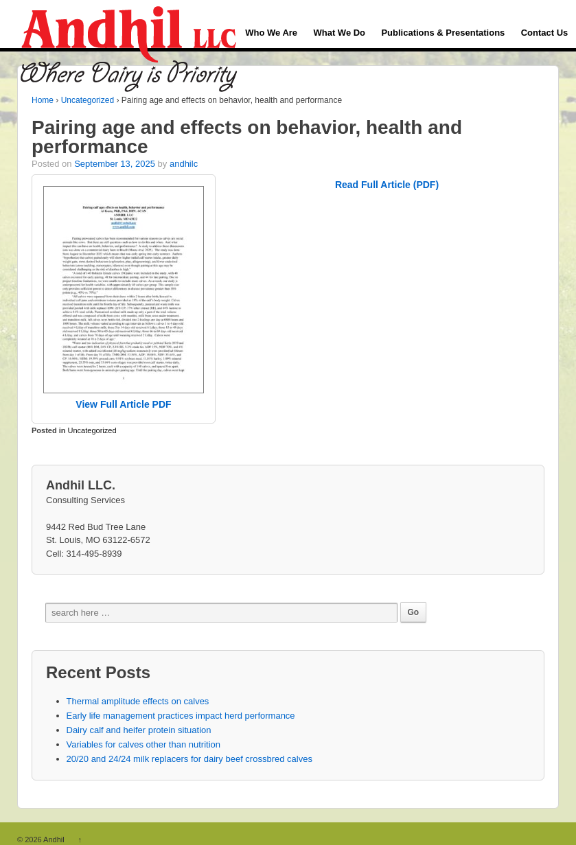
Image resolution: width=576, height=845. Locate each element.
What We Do (339, 32)
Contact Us (544, 32)
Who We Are (271, 32)
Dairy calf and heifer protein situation (139, 730)
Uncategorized (87, 100)
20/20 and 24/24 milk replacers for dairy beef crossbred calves (189, 759)
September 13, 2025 (114, 164)
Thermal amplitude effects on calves (138, 701)
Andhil (54, 839)
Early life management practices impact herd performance (181, 715)
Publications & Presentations (443, 32)
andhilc (184, 164)
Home (43, 100)
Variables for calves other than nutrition (144, 744)
